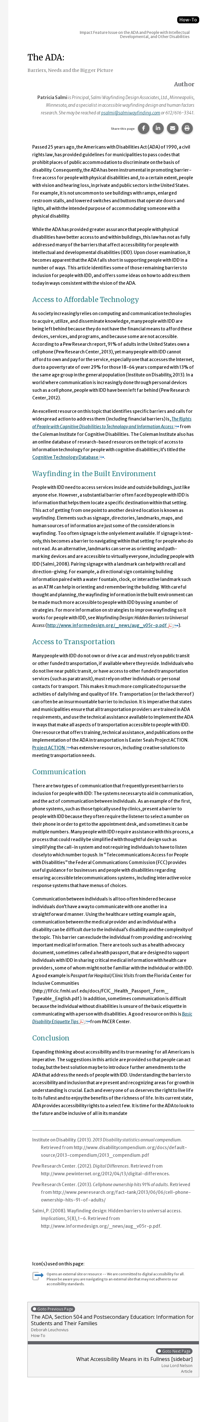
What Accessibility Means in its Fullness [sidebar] (112, 1361)
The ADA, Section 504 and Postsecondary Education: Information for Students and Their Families (113, 1321)
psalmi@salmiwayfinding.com (130, 113)
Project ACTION (51, 748)
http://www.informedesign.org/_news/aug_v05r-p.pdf (112, 625)
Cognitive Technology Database (68, 457)
